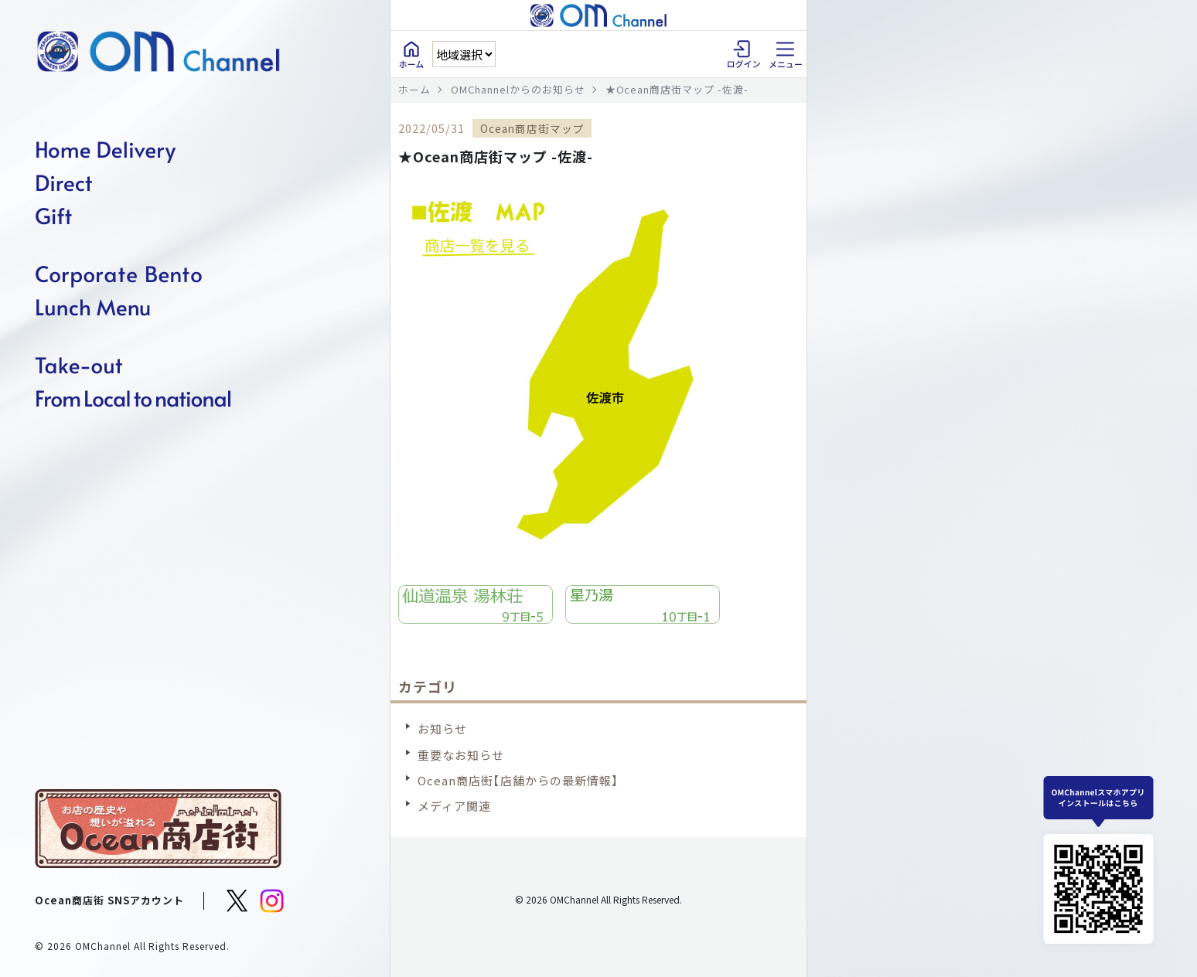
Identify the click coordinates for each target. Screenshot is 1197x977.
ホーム (414, 89)
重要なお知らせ (461, 755)
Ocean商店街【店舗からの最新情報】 (518, 780)
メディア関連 (454, 806)
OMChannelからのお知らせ (518, 89)
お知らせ (442, 728)
